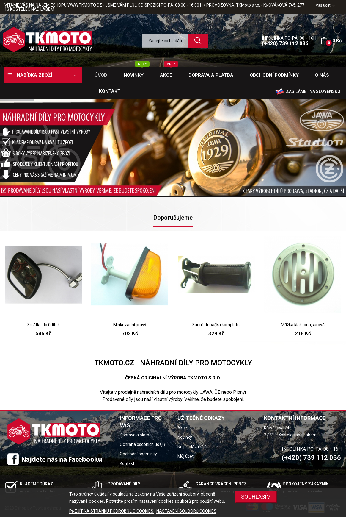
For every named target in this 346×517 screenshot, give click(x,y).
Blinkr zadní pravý (129, 324)
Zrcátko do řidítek (43, 324)
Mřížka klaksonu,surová (303, 324)
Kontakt (127, 463)
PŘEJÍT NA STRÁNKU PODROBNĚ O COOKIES (111, 511)
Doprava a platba (136, 434)
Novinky (184, 437)
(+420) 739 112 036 (285, 43)
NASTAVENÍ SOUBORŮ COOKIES (186, 511)
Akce (182, 427)
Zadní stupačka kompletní (216, 324)
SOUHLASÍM (256, 496)
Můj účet (185, 456)
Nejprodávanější (192, 446)
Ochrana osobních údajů (142, 444)
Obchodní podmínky (138, 454)
